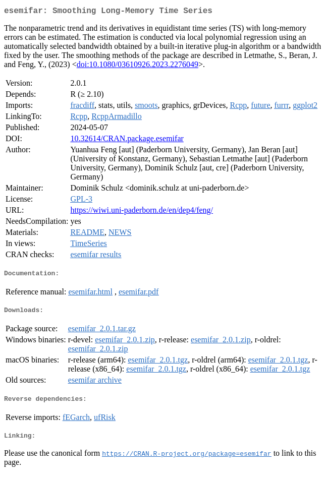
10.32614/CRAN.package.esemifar (126, 140)
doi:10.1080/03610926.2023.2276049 (137, 66)
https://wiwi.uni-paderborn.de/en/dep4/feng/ (141, 212)
